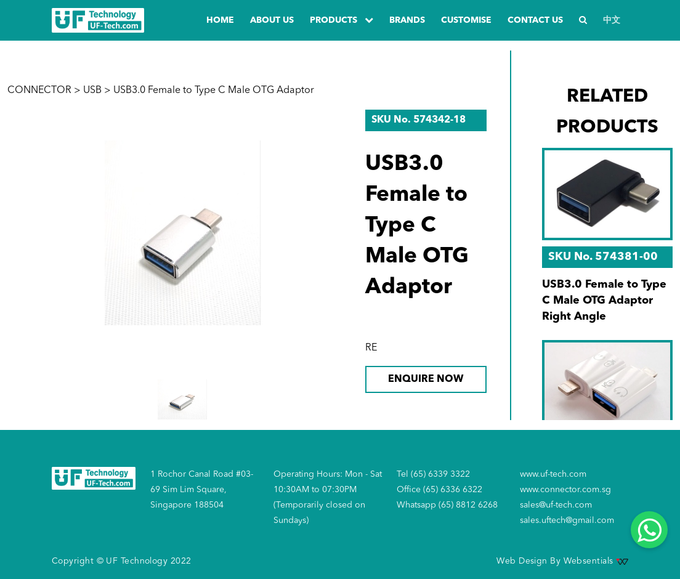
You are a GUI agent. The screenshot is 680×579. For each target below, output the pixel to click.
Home (220, 20)
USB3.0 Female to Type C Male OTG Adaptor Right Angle (604, 300)
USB (92, 90)
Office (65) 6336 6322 (439, 489)
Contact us (535, 20)
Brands (407, 20)
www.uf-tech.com (553, 474)
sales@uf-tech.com (556, 505)
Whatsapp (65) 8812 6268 (447, 505)
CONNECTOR (39, 90)
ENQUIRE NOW (425, 379)
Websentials (596, 561)
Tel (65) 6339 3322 (433, 474)
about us (272, 20)
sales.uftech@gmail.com (567, 520)
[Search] (583, 20)
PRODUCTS (341, 20)
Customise (466, 20)
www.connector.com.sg (565, 489)
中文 (611, 20)
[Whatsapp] (649, 529)
